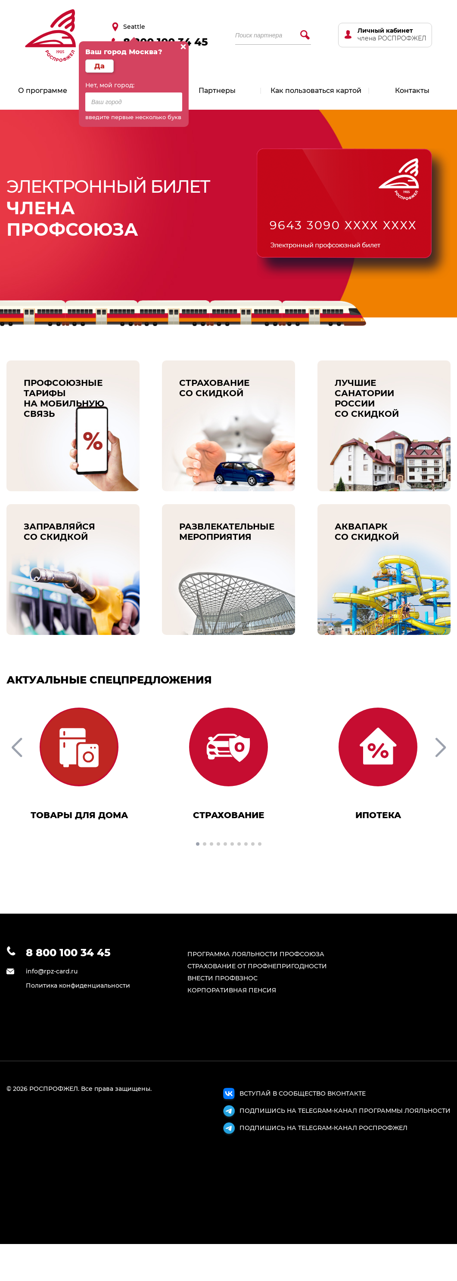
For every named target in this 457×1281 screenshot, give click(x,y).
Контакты (412, 90)
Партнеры (217, 90)
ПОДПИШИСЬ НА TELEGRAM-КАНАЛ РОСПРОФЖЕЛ (314, 1129)
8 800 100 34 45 (68, 952)
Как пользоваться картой (315, 90)
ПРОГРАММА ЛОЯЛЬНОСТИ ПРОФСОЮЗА (255, 954)
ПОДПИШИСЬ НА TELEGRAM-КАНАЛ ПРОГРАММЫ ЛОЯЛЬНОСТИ (336, 1112)
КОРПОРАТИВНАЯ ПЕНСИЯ (231, 990)
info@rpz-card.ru (52, 971)
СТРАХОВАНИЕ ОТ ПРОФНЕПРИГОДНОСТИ (257, 966)
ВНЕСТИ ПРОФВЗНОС (222, 978)
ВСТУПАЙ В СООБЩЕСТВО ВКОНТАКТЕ (293, 1095)
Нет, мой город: (109, 85)
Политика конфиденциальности (78, 985)
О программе (42, 90)
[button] (197, 844)
